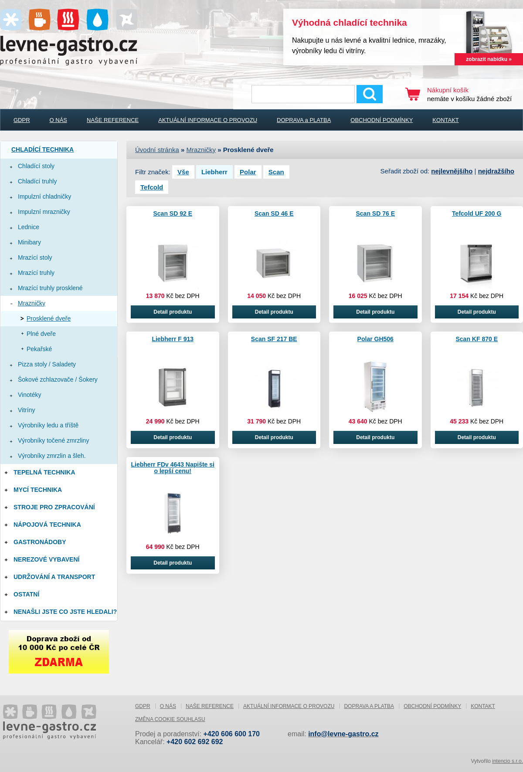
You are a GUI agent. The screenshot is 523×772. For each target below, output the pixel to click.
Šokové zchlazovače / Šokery (58, 379)
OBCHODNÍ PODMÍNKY (381, 120)
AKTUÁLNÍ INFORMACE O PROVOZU (207, 120)
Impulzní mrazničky (44, 211)
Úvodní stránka (157, 149)
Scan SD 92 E (173, 213)
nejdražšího (496, 171)
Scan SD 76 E (375, 213)
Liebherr (214, 172)
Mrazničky (31, 303)
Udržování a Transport (54, 576)
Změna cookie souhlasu (170, 719)
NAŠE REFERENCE (113, 120)
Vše (183, 172)
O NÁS (58, 120)
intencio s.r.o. (507, 761)
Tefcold (151, 187)
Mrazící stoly (35, 257)
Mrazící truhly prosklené (50, 287)
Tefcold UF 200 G (476, 213)
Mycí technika (38, 489)
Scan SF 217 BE (274, 338)
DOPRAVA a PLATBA (304, 120)
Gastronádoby (40, 541)
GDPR (22, 120)
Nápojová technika (47, 524)
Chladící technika (42, 149)
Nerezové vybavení (46, 559)
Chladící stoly (36, 166)
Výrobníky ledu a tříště (48, 425)
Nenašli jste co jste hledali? (65, 611)
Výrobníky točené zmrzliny (53, 440)
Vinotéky (29, 394)
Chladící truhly (37, 181)
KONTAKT (445, 120)
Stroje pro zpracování (54, 507)
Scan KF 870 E (477, 338)
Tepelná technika (44, 472)
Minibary (29, 242)
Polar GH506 (375, 338)
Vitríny (26, 409)
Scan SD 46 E (274, 213)
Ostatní (26, 594)
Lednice (28, 226)
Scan (276, 172)
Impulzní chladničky (44, 196)
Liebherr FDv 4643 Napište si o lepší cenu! (172, 467)
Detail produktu (172, 312)
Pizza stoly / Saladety (47, 364)
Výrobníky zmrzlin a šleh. (52, 455)
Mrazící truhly (36, 272)
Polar (248, 172)
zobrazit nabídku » (489, 59)
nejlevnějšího (451, 171)
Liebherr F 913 (173, 338)
